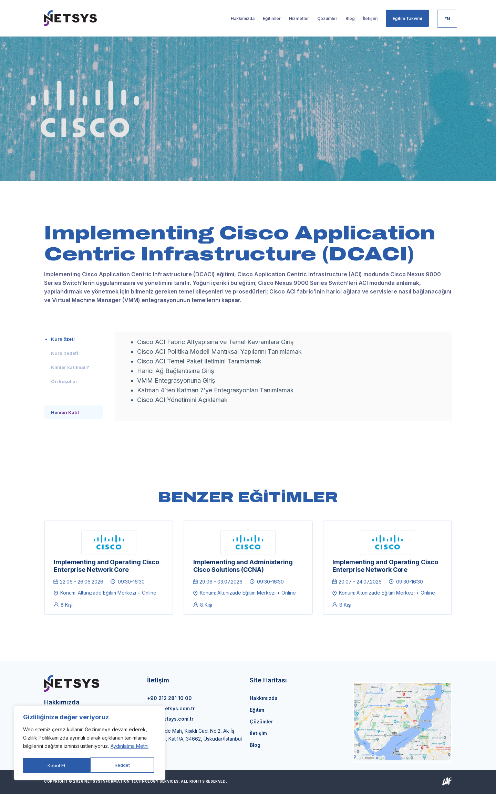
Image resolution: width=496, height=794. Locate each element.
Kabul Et (123, 765)
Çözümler (261, 721)
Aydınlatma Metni (129, 748)
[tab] (73, 339)
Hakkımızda (264, 698)
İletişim (258, 733)
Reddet (55, 765)
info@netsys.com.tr (171, 708)
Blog (255, 745)
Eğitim (257, 710)
